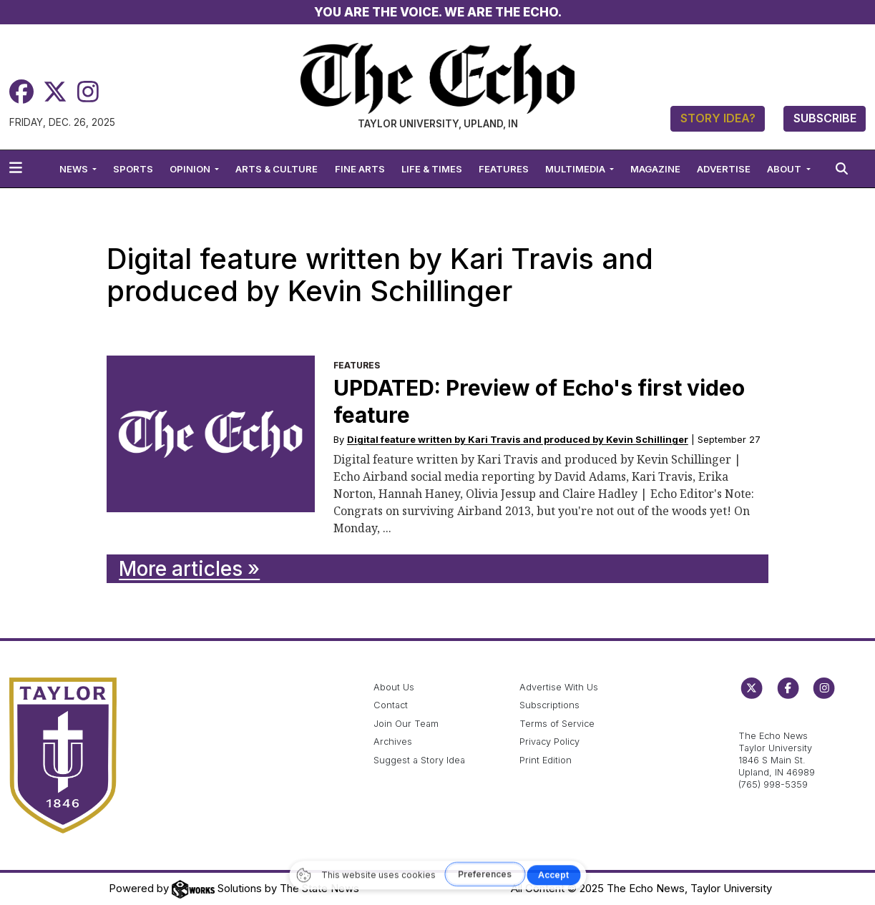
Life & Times (431, 169)
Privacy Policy (549, 741)
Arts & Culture (276, 169)
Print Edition (545, 760)
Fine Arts (360, 169)
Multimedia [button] (576, 169)
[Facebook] (21, 92)
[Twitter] (55, 92)
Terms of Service (557, 723)
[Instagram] (88, 92)
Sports (133, 169)
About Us (393, 687)
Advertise (724, 169)
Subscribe (824, 118)
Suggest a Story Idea (419, 760)
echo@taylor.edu (775, 720)
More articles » (189, 569)
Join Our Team (406, 723)
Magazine (655, 169)
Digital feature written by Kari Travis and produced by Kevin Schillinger (517, 439)
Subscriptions (549, 705)
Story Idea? (718, 118)
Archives (392, 741)
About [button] (785, 169)
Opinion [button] (191, 169)
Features (504, 169)
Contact (390, 705)
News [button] (74, 169)
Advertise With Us (558, 687)
